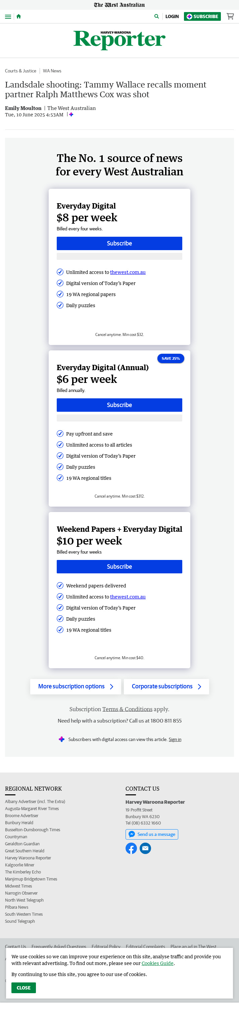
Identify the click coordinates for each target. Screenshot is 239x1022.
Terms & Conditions (127, 709)
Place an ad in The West (194, 946)
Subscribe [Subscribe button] (119, 243)
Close (24, 987)
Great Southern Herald (24, 850)
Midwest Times (18, 886)
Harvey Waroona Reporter (28, 857)
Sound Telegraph (20, 921)
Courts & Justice (20, 70)
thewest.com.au (128, 272)
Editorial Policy (106, 946)
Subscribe (202, 16)
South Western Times (24, 914)
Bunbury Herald (19, 822)
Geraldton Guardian (22, 843)
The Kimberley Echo (23, 871)
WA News (52, 70)
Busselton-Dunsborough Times (32, 829)
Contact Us (15, 946)
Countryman (16, 836)
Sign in (175, 739)
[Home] (18, 16)
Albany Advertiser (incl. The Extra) (35, 801)
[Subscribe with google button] (119, 256)
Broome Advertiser (21, 815)
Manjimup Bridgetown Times (31, 879)
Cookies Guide (158, 963)
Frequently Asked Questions (59, 946)
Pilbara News (16, 907)
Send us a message (152, 834)
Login (172, 16)
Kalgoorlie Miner (19, 864)
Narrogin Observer (21, 893)
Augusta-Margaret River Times (32, 808)
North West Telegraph (24, 900)
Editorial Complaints (145, 946)
